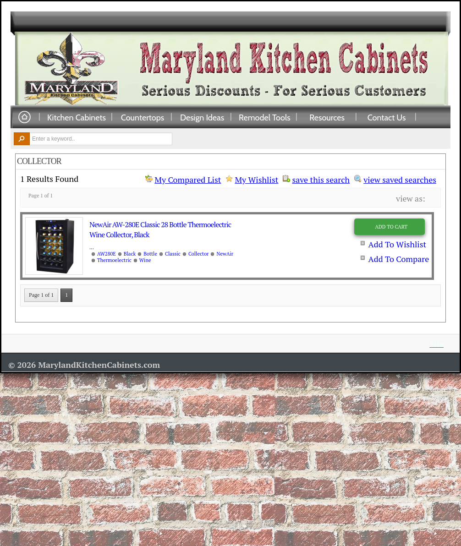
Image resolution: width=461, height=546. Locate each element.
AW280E (106, 254)
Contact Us (387, 117)
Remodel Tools (265, 117)
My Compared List (187, 179)
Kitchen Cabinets (76, 117)
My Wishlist (256, 179)
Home (24, 117)
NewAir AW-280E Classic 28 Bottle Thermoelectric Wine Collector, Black (160, 229)
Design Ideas (202, 117)
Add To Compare (398, 258)
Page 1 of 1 (41, 295)
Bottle (150, 254)
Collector (198, 254)
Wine (145, 260)
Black (130, 254)
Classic (173, 254)
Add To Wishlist (397, 244)
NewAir (224, 254)
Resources (327, 117)
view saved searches (399, 178)
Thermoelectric (114, 260)
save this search (321, 178)
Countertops (142, 117)
